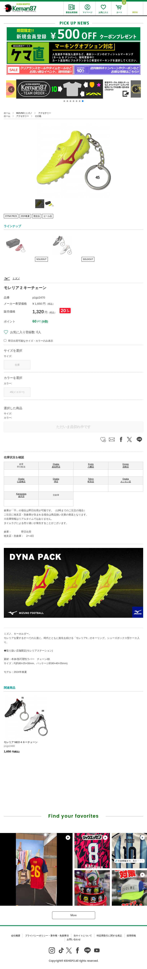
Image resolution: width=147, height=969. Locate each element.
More (73, 915)
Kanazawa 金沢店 (21, 495)
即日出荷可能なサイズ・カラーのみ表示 (30, 340)
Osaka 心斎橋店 (21, 480)
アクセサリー (44, 113)
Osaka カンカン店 (125, 480)
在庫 (17, 364)
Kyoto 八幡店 (91, 465)
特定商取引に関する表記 (109, 935)
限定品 (36, 216)
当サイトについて (83, 935)
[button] (64, 101)
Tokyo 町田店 (91, 480)
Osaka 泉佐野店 (56, 465)
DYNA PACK (11, 216)
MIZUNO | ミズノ (24, 113)
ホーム (7, 113)
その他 (38, 116)
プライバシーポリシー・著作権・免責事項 (47, 935)
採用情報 (131, 935)
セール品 (47, 216)
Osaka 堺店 (56, 480)
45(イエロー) (17, 392)
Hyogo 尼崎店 (125, 465)
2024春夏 (25, 216)
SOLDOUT (41, 259)
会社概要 (15, 935)
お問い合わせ (74, 939)
